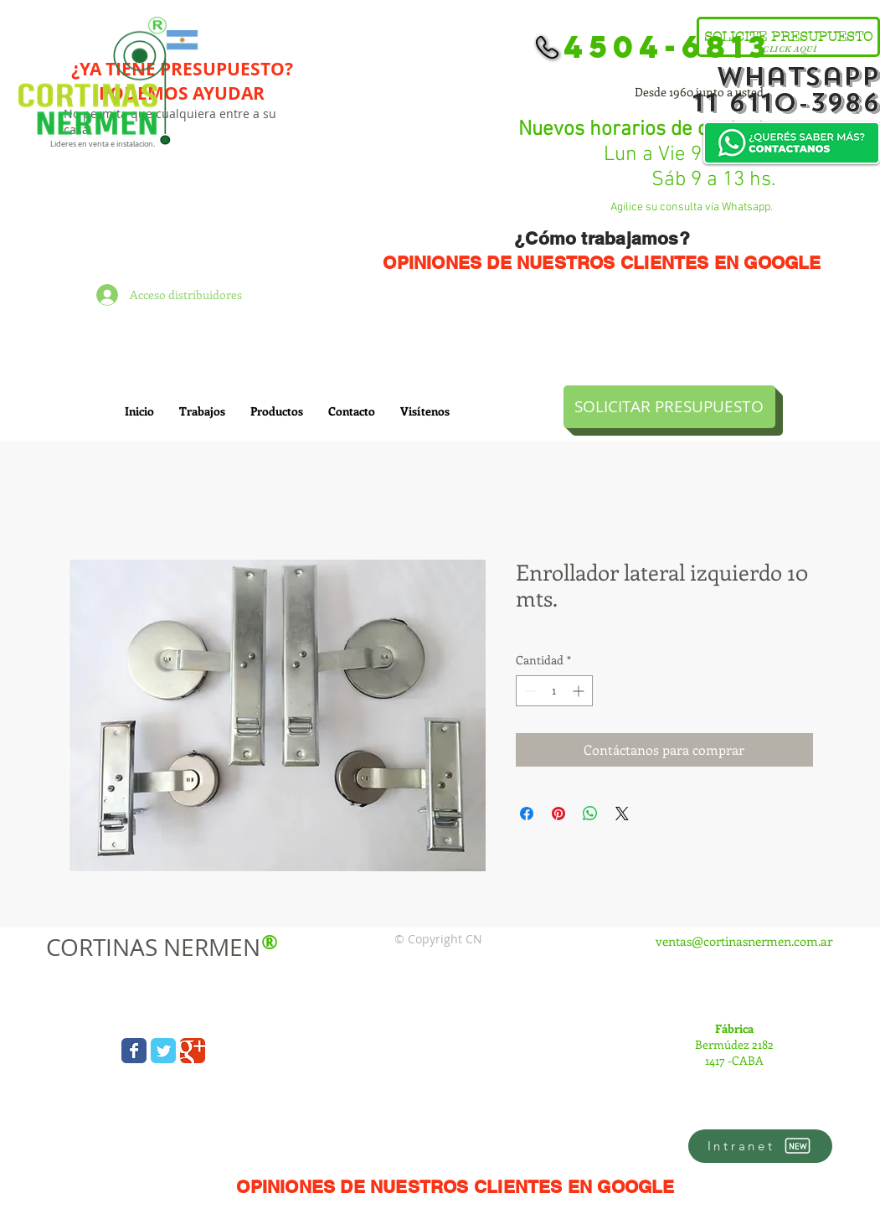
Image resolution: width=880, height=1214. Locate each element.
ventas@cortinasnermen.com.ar (744, 940)
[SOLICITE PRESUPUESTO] (788, 37)
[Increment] (579, 690)
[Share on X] (622, 813)
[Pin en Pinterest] (558, 813)
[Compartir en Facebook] (527, 813)
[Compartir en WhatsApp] (590, 813)
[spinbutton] (554, 690)
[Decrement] (528, 690)
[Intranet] (760, 1146)
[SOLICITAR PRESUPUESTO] (669, 406)
